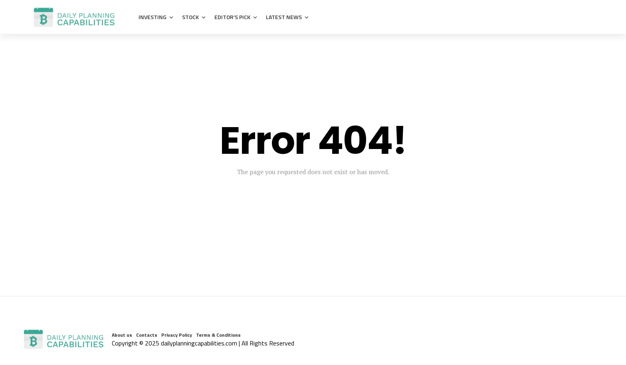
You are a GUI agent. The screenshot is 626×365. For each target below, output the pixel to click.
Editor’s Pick (232, 17)
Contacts (146, 335)
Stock (190, 17)
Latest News (284, 17)
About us (122, 335)
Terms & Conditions (218, 335)
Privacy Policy (176, 335)
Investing (152, 17)
